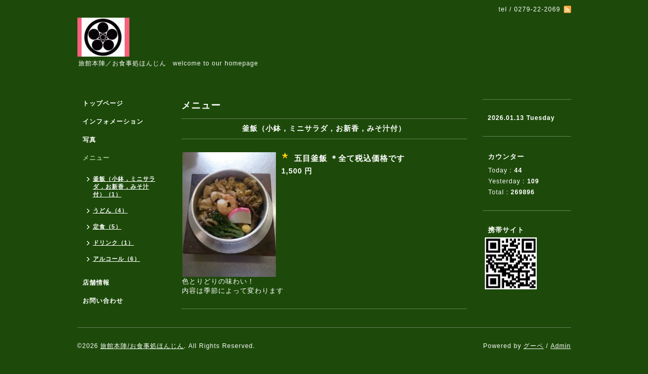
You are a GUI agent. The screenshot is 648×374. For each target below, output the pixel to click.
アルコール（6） (116, 259)
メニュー (96, 158)
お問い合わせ (103, 300)
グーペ (533, 346)
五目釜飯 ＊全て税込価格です (349, 158)
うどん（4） (110, 210)
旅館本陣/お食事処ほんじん (141, 346)
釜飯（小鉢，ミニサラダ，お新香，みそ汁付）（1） (124, 186)
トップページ (103, 103)
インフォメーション (113, 121)
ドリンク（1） (113, 242)
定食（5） (107, 226)
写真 (89, 139)
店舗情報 (96, 282)
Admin (560, 346)
